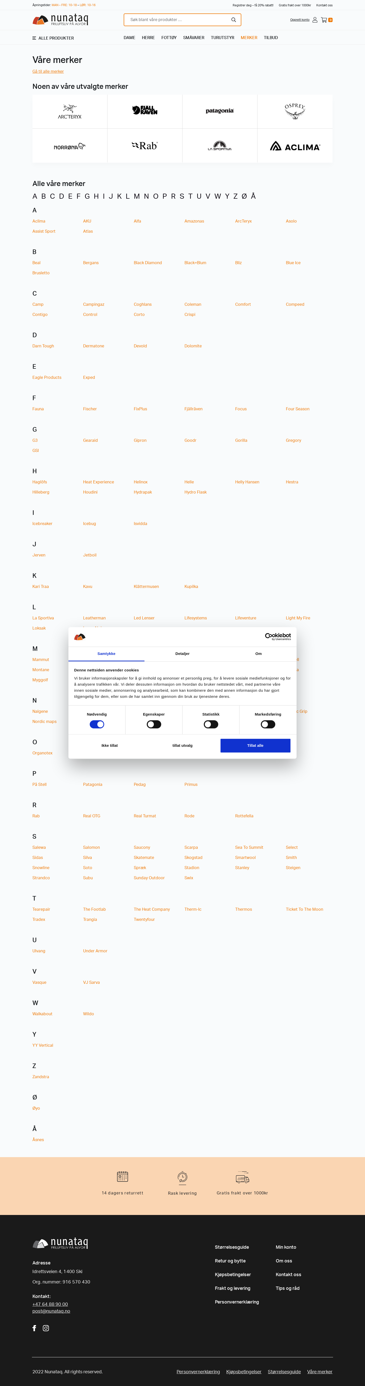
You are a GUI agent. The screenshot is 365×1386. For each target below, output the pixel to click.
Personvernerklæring (237, 1302)
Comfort (243, 304)
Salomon (91, 848)
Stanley (242, 868)
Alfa (137, 221)
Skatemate (144, 858)
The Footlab (94, 909)
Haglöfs (39, 482)
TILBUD (271, 38)
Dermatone (93, 346)
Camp (38, 304)
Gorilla (241, 440)
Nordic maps (44, 722)
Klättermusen (146, 587)
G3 (35, 440)
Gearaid (90, 440)
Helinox (141, 482)
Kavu (87, 587)
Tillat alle (255, 745)
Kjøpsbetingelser (233, 1275)
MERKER (249, 38)
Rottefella (244, 816)
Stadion (192, 868)
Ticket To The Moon (304, 909)
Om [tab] (258, 653)
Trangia (90, 920)
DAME (129, 38)
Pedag (140, 785)
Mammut (40, 660)
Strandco (41, 878)
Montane (40, 670)
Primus (191, 785)
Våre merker (320, 1372)
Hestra (292, 482)
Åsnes (38, 1140)
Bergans (91, 263)
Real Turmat (145, 816)
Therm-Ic (193, 909)
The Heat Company (152, 909)
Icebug (89, 524)
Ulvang (38, 951)
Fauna (38, 409)
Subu (88, 878)
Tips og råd (288, 1288)
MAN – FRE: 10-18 (64, 5)
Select (292, 848)
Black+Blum (195, 263)
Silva (87, 858)
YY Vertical (42, 1045)
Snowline (40, 868)
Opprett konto (299, 19)
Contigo (40, 315)
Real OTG (91, 816)
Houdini (90, 492)
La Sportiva (43, 618)
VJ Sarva (91, 983)
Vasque (39, 983)
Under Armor (95, 951)
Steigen (293, 868)
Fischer (90, 409)
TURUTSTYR (222, 38)
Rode (189, 816)
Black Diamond (148, 263)
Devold (140, 346)
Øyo (36, 1108)
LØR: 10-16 (88, 5)
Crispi (190, 315)
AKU (87, 221)
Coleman (193, 304)
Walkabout (42, 1014)
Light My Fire (298, 618)
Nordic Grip (296, 711)
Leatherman (94, 618)
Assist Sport (44, 231)
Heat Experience (98, 482)
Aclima (38, 221)
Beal (36, 263)
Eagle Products (46, 378)
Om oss (284, 1261)
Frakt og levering (232, 1288)
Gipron (140, 440)
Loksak (39, 628)
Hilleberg (40, 492)
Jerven (38, 555)
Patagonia (92, 785)
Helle (189, 482)
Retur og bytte (230, 1261)
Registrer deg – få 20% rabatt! (253, 5)
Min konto (286, 1247)
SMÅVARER (193, 38)
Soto (87, 868)
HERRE (148, 38)
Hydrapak (143, 492)
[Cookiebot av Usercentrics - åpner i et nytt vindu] (269, 637)
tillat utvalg (182, 745)
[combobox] (182, 19)
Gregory (293, 440)
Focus (241, 409)
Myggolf (40, 680)
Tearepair (41, 909)
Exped (89, 378)
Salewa (39, 848)
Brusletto (41, 273)
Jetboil (90, 555)
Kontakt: (41, 1296)
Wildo (88, 1014)
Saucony (142, 848)
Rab (36, 816)
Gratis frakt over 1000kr (295, 5)
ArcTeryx (243, 221)
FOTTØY (169, 38)
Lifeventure (245, 618)
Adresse (41, 1263)
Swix (189, 878)
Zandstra (40, 1077)
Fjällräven (194, 409)
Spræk (140, 868)
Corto (139, 315)
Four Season (297, 409)
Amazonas (194, 221)
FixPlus (140, 409)
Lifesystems (196, 618)
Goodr (190, 440)
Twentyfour (144, 920)
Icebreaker (42, 524)
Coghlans (143, 304)
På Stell (39, 785)
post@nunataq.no (51, 1311)
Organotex (42, 753)
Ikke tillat (109, 745)
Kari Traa (40, 587)
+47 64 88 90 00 (50, 1304)
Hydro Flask (196, 492)
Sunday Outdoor (149, 878)
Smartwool (245, 858)
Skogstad (194, 858)
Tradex (38, 920)
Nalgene (40, 711)
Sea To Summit (249, 848)
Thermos (243, 909)
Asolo (291, 221)
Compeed (295, 304)
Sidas (37, 858)
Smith (291, 858)
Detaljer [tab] (182, 653)
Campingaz (93, 304)
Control (90, 315)
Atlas (88, 231)
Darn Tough (43, 346)
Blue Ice (293, 263)
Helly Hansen (247, 482)
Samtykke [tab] (107, 653)
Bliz (238, 263)
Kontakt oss (324, 5)
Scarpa (191, 848)
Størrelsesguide (232, 1247)
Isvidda (140, 524)
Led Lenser (144, 618)
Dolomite (193, 346)
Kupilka (191, 587)
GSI (35, 451)
